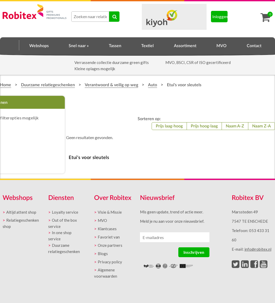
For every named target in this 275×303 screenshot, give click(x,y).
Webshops (39, 46)
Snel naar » (79, 46)
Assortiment (185, 46)
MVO (221, 46)
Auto (152, 85)
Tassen (115, 46)
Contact (254, 46)
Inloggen (220, 16)
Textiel (147, 46)
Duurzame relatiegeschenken (48, 85)
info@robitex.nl (257, 249)
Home (9, 45)
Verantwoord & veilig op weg (111, 85)
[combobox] (90, 16)
